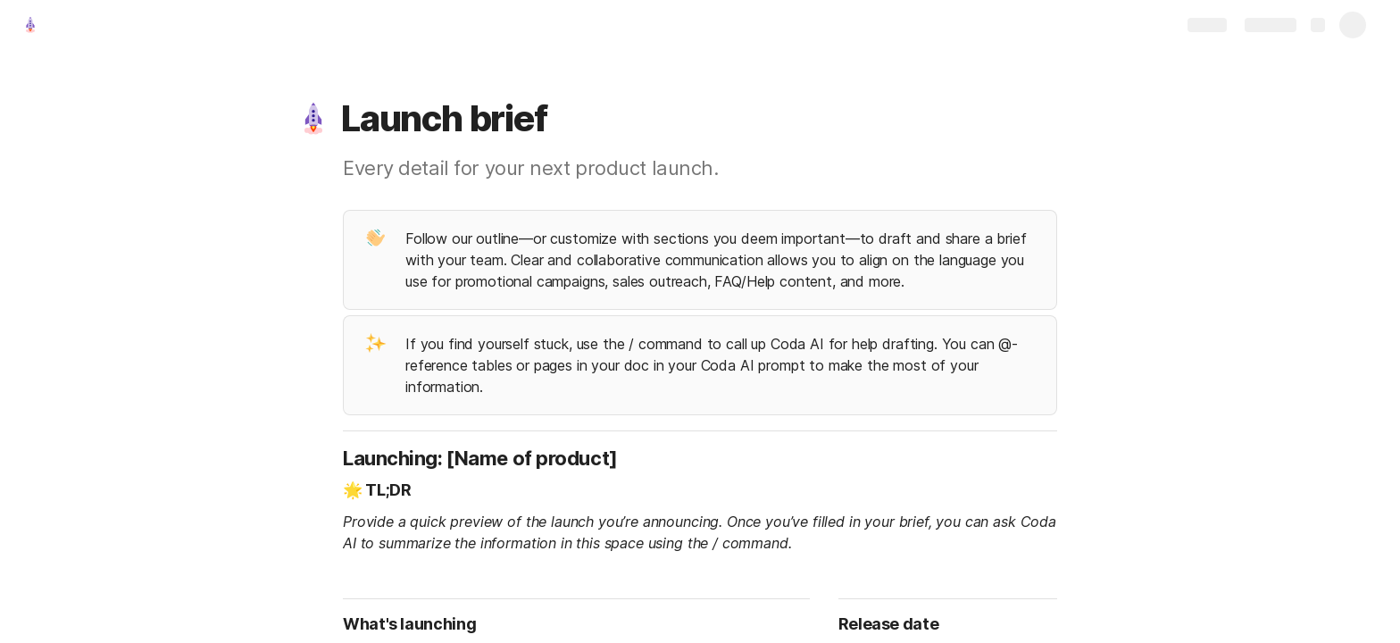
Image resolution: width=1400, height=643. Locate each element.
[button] (313, 118)
